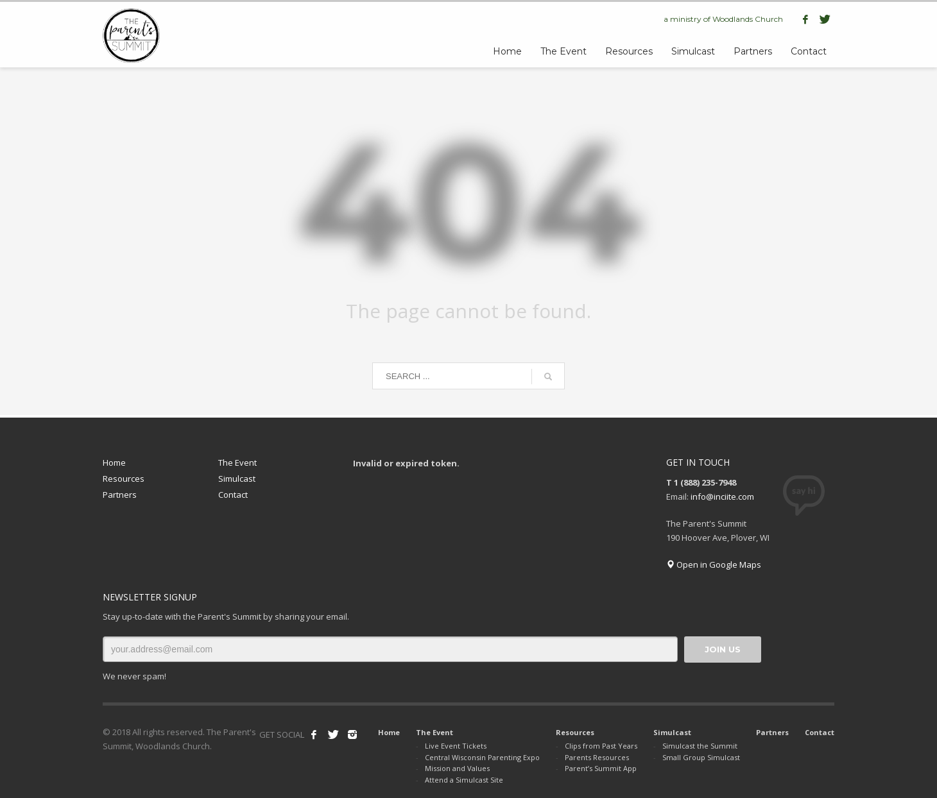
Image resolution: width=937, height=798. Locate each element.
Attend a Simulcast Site (464, 780)
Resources (123, 478)
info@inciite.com (722, 496)
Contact (233, 494)
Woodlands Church (747, 19)
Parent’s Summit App (601, 768)
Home (114, 462)
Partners (120, 494)
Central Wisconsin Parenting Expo (482, 757)
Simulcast (236, 478)
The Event (237, 462)
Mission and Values (457, 768)
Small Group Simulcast (701, 757)
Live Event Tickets (455, 746)
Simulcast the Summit (699, 746)
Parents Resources (597, 757)
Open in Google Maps (713, 564)
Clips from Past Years (601, 746)
